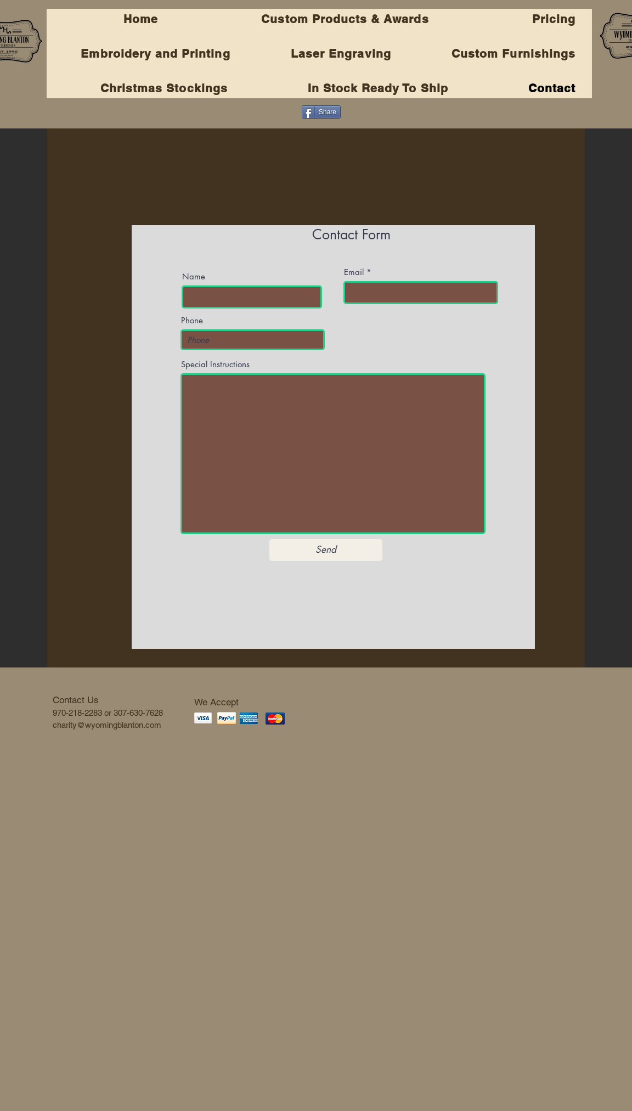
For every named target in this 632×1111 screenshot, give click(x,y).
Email (354, 272)
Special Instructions (215, 364)
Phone (192, 320)
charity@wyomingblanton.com (107, 725)
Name (193, 276)
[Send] (325, 550)
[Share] (321, 112)
